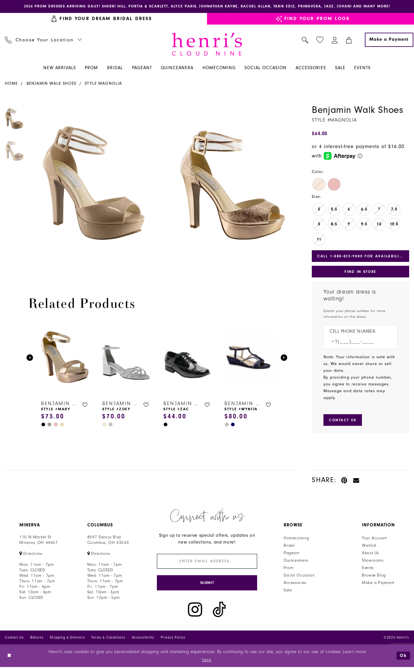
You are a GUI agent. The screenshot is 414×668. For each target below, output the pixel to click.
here (206, 660)
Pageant (291, 553)
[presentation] (65, 357)
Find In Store (360, 272)
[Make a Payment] (389, 40)
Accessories (295, 583)
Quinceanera (296, 560)
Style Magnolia (103, 83)
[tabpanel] (94, 187)
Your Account (374, 538)
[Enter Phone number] (357, 342)
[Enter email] (207, 561)
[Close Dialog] (9, 656)
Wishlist (369, 546)
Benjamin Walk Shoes (51, 83)
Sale (288, 590)
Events (368, 568)
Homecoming (296, 538)
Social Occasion (299, 575)
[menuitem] (43, 39)
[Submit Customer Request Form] (343, 420)
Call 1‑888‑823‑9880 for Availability (361, 256)
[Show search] (305, 39)
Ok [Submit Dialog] (403, 656)
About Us (370, 553)
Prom (289, 568)
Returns (37, 638)
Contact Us (14, 638)
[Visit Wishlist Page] (320, 40)
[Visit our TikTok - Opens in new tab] (219, 610)
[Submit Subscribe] (207, 583)
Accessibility (143, 638)
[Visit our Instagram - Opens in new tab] (195, 610)
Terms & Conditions (108, 638)
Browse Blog (374, 575)
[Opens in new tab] (30, 554)
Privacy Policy (173, 638)
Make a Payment (378, 583)
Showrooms (373, 560)
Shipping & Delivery (67, 638)
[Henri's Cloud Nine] (207, 44)
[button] (335, 39)
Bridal (289, 546)
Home (11, 83)
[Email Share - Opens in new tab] (356, 480)
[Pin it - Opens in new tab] (344, 480)
